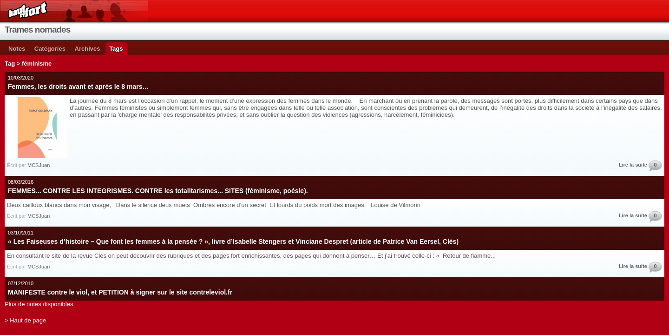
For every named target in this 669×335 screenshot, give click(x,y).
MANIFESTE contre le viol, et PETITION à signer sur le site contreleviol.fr (120, 292)
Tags (116, 48)
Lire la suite (633, 165)
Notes (16, 48)
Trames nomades (37, 29)
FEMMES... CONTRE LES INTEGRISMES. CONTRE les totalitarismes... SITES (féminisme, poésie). (158, 190)
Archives (87, 48)
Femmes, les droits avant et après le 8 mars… (78, 86)
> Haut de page (25, 320)
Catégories (50, 48)
